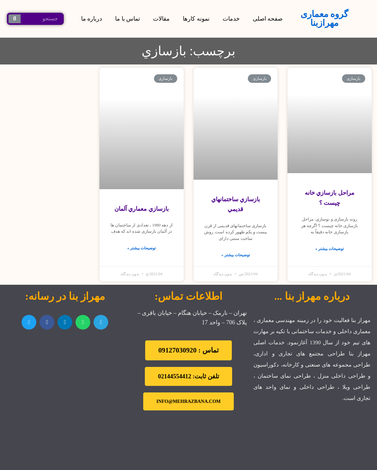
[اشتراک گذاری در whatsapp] (83, 322)
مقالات (161, 18)
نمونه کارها (196, 18)
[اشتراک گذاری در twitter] (29, 322)
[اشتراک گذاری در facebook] (47, 322)
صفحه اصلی (268, 18)
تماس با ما (127, 18)
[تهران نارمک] (65, 373)
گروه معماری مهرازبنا (324, 18)
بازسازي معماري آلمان (141, 209)
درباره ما (91, 18)
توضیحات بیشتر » (329, 248)
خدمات (231, 18)
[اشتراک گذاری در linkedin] (65, 322)
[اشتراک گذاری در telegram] (101, 322)
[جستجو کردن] (15, 18)
